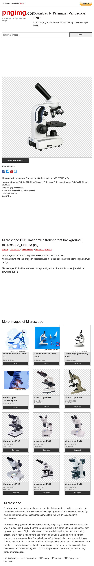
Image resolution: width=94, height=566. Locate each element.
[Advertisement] (47, 58)
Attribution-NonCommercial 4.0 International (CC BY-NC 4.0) (40, 178)
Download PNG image (15, 160)
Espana (21, 3)
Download (15, 363)
